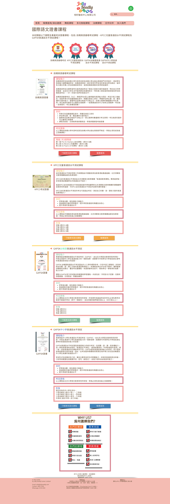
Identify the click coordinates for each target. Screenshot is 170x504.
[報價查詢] (100, 153)
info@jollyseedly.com (42, 484)
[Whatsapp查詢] (131, 8)
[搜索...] (122, 14)
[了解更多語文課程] (69, 153)
